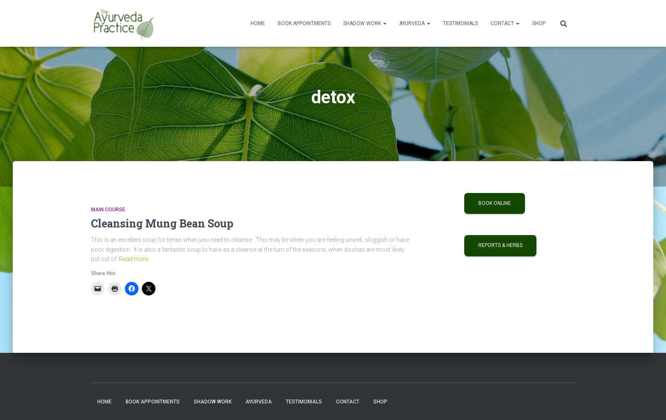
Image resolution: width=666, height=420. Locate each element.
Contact (505, 23)
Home (258, 23)
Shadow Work (365, 23)
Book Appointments (304, 23)
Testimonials (460, 23)
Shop (538, 23)
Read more (133, 258)
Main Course (108, 210)
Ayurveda (414, 23)
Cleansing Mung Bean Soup (162, 223)
